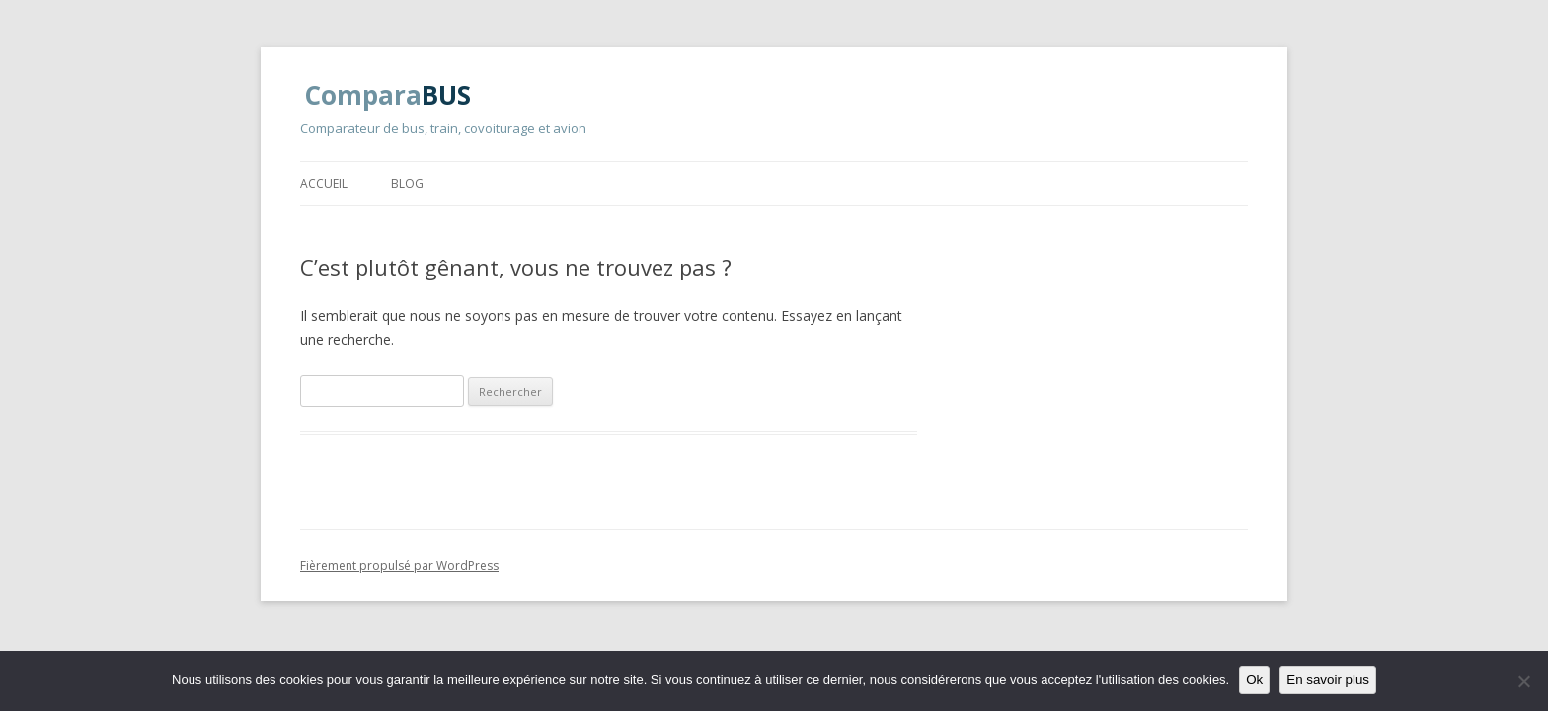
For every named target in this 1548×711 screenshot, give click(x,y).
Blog (407, 183)
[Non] (1523, 681)
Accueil (324, 183)
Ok (1254, 679)
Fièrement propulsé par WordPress (399, 565)
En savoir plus (1327, 679)
